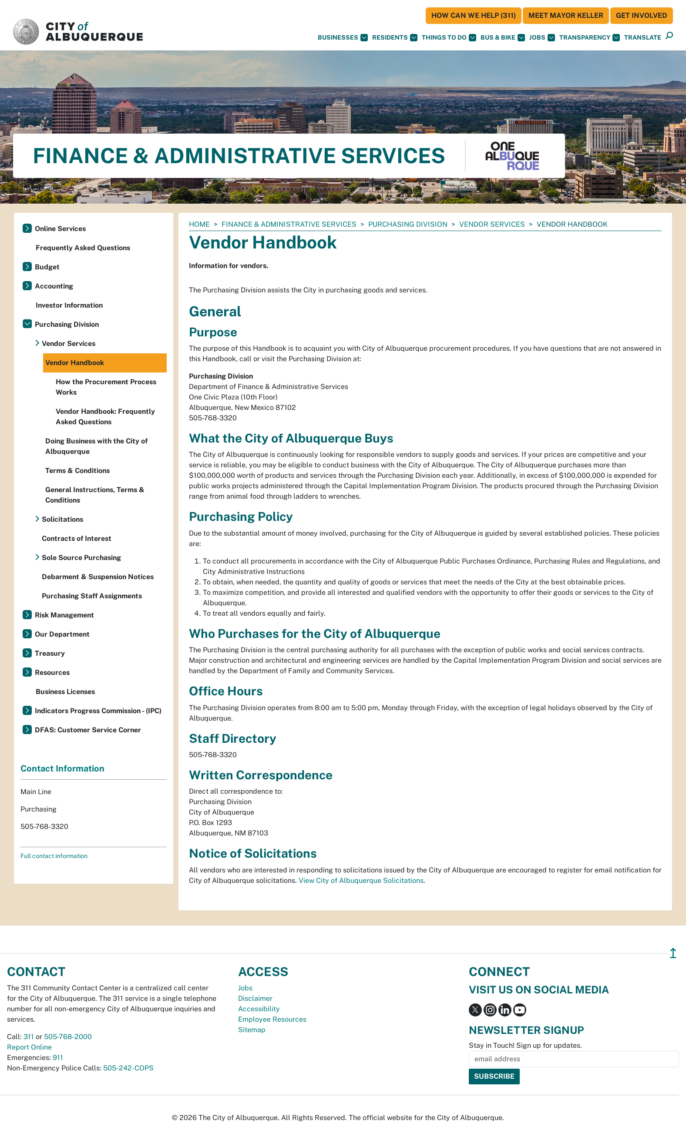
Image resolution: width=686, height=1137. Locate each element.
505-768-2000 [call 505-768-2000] (68, 1037)
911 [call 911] (58, 1057)
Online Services (60, 229)
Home (199, 224)
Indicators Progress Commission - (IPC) (98, 711)
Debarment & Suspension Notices (98, 577)
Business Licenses (65, 692)
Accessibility (259, 1009)
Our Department (62, 634)
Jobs (542, 37)
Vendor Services (492, 224)
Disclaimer (255, 998)
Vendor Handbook (74, 363)
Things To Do (449, 37)
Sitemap (252, 1030)
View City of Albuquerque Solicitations (361, 880)
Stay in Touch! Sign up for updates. (525, 1045)
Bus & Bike (503, 37)
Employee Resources (272, 1019)
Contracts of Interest (76, 538)
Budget (47, 267)
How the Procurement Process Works (106, 387)
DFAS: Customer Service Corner (88, 730)
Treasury (50, 653)
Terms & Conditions (77, 470)
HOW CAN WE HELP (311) (473, 15)
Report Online (29, 1047)
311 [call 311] (29, 1037)
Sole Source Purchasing (81, 557)
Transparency (589, 37)
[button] (642, 38)
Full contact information (53, 855)
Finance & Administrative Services (289, 224)
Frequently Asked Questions (83, 248)
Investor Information (69, 305)
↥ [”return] (673, 953)
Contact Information (62, 768)
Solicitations (62, 519)
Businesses (343, 37)
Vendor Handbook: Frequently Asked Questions (105, 416)
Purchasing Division (407, 224)
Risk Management (64, 615)
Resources (52, 672)
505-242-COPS (128, 1068)
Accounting (54, 286)
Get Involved (641, 15)
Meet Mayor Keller (565, 15)
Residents (394, 37)
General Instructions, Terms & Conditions (95, 495)
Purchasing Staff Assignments (92, 596)
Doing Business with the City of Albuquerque (96, 446)
